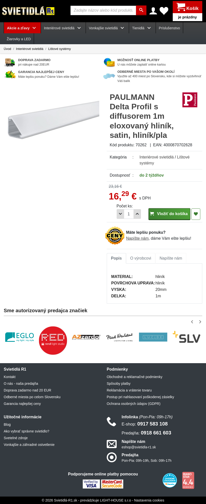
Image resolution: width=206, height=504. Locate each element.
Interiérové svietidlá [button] (63, 28)
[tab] (116, 258)
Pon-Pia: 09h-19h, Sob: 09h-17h (147, 461)
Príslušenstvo (169, 28)
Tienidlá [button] (142, 28)
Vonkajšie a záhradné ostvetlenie (29, 444)
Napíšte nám (137, 238)
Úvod (7, 48)
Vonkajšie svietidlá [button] (107, 28)
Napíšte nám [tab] (171, 258)
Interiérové (156, 157)
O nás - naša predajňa (21, 383)
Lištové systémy (59, 48)
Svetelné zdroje (16, 438)
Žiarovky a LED (19, 39)
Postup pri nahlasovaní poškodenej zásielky (140, 397)
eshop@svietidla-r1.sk (139, 447)
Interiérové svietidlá (29, 48)
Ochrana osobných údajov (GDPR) (133, 403)
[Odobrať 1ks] (120, 214)
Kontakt (9, 377)
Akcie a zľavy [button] (22, 28)
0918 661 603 (146, 432)
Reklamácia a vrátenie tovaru (129, 390)
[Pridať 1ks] (137, 214)
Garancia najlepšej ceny (22, 403)
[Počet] (129, 214)
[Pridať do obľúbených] (195, 214)
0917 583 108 (145, 423)
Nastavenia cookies (149, 500)
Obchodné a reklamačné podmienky (134, 377)
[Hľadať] (141, 10)
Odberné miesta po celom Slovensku (32, 397)
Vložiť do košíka (169, 213)
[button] (193, 321)
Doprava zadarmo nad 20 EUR (27, 390)
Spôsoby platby (119, 383)
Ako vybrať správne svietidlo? (26, 431)
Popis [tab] (116, 258)
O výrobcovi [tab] (140, 258)
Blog (7, 424)
